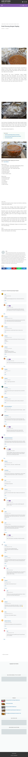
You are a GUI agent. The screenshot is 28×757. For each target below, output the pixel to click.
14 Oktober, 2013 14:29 (8, 328)
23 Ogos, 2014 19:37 (10, 428)
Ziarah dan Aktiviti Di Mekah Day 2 (11, 706)
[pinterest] (14, 268)
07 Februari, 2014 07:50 (10, 360)
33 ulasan (7, 28)
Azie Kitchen (5, 1)
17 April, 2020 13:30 (8, 603)
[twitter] (8, 268)
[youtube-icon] (26, 2)
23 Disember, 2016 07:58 (8, 462)
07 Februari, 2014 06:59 (8, 348)
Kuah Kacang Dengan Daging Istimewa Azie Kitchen (13, 136)
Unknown (6, 316)
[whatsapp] (19, 268)
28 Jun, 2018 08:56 (7, 557)
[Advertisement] (14, 15)
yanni (5, 522)
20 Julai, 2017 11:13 (10, 536)
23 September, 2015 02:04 (8, 439)
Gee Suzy (6, 387)
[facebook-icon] (22, 2)
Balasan (6, 356)
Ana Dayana (6, 470)
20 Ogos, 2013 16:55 (10, 307)
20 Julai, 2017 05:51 (8, 524)
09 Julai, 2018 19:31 (8, 582)
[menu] (2, 5)
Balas (5, 300)
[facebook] (3, 268)
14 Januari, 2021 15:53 (10, 632)
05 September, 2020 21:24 (8, 613)
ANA (5, 294)
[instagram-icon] (24, 2)
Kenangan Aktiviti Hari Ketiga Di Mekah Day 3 (13, 700)
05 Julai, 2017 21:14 (10, 502)
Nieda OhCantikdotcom (8, 406)
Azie (7, 305)
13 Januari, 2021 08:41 (8, 622)
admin (6, 511)
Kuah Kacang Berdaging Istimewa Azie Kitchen (12, 134)
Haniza (6, 545)
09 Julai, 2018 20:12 (10, 592)
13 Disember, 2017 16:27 (8, 546)
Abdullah (6, 369)
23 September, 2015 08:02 (11, 450)
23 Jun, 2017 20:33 (7, 471)
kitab (5, 480)
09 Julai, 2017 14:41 (8, 513)
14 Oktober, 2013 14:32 (8, 337)
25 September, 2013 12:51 (8, 318)
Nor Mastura (6, 415)
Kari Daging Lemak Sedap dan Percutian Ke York (13, 713)
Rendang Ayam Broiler (9, 703)
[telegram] (24, 268)
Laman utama (14, 753)
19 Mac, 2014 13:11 (8, 370)
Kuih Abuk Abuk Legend (8, 137)
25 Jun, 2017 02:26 (7, 481)
